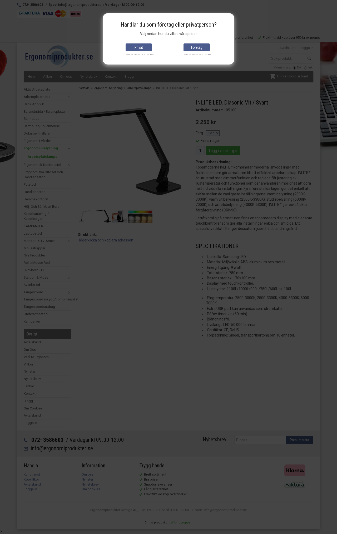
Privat (139, 47)
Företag (196, 47)
